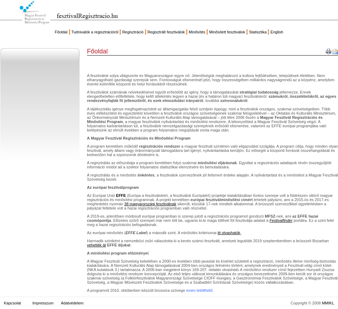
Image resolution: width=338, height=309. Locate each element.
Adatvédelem (72, 303)
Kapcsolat (12, 303)
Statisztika (258, 32)
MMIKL (328, 303)
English (276, 32)
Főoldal (61, 32)
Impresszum (43, 303)
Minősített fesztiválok (227, 32)
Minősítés (197, 32)
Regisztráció (133, 32)
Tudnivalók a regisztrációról (94, 32)
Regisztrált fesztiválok (166, 32)
